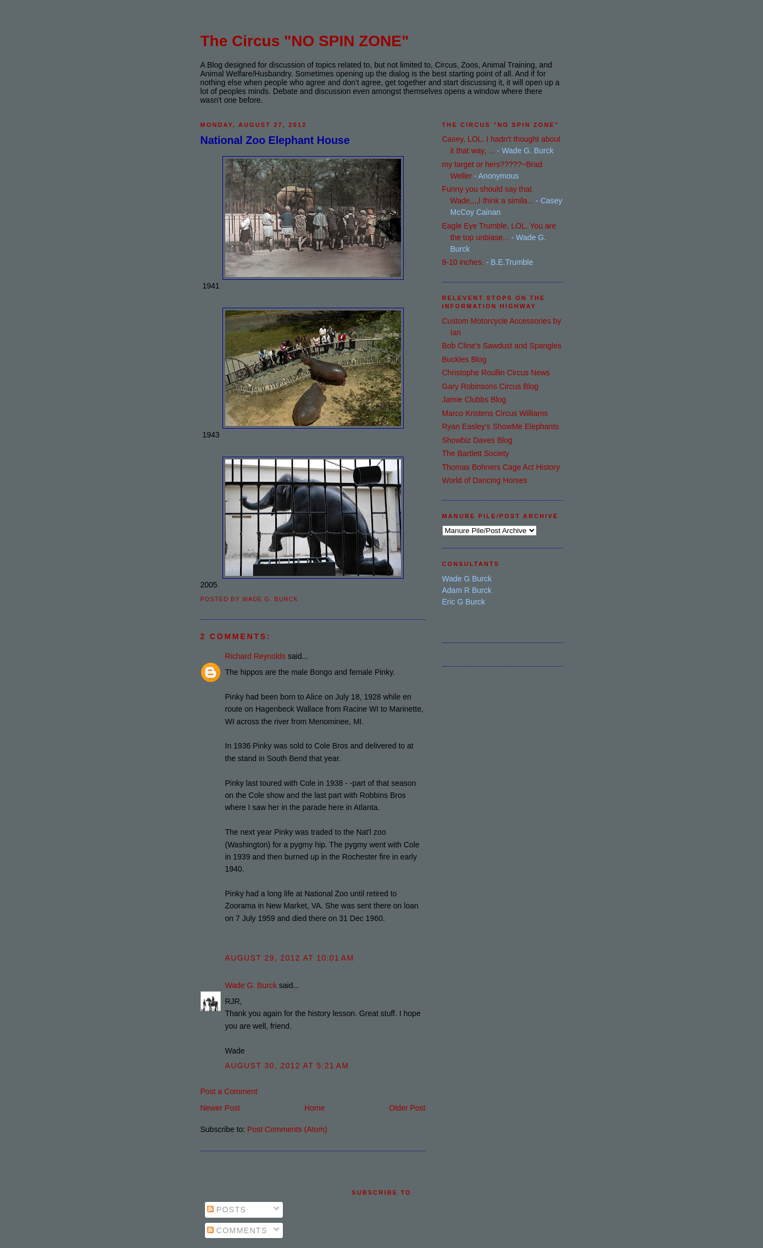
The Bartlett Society (475, 453)
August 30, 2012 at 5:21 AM (287, 1065)
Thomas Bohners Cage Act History (501, 467)
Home (314, 1107)
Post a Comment (229, 1091)
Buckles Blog (464, 359)
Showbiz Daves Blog (477, 440)
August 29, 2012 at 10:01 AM (289, 957)
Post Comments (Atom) (287, 1129)
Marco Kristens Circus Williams (495, 413)
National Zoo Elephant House (275, 140)
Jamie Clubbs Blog (474, 399)
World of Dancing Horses (484, 480)
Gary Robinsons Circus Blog (490, 386)
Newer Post (220, 1107)
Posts (227, 1209)
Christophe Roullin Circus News (496, 372)
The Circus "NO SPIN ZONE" (305, 40)
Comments (237, 1230)
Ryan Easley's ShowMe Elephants (500, 426)
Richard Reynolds (255, 656)
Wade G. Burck (251, 985)
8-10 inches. (463, 262)
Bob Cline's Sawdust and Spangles (501, 345)
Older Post (407, 1107)
